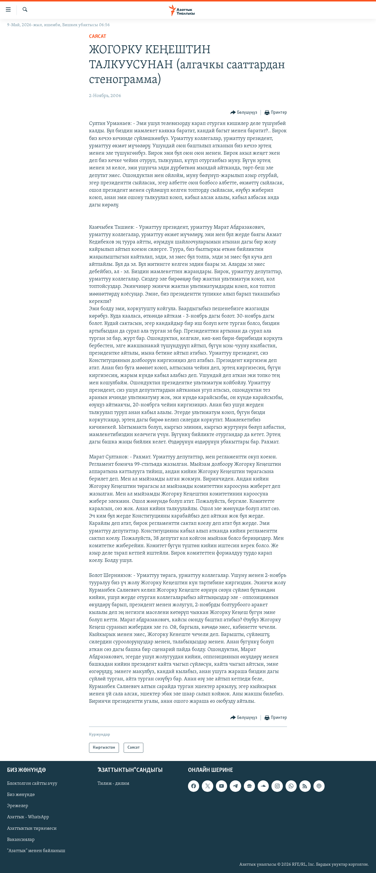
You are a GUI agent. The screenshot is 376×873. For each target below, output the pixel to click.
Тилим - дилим (113, 784)
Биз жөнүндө (21, 795)
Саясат (97, 36)
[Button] (243, 113)
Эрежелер (17, 806)
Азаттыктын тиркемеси (32, 828)
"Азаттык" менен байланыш (36, 851)
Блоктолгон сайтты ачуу (32, 784)
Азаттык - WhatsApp (28, 817)
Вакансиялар (21, 839)
